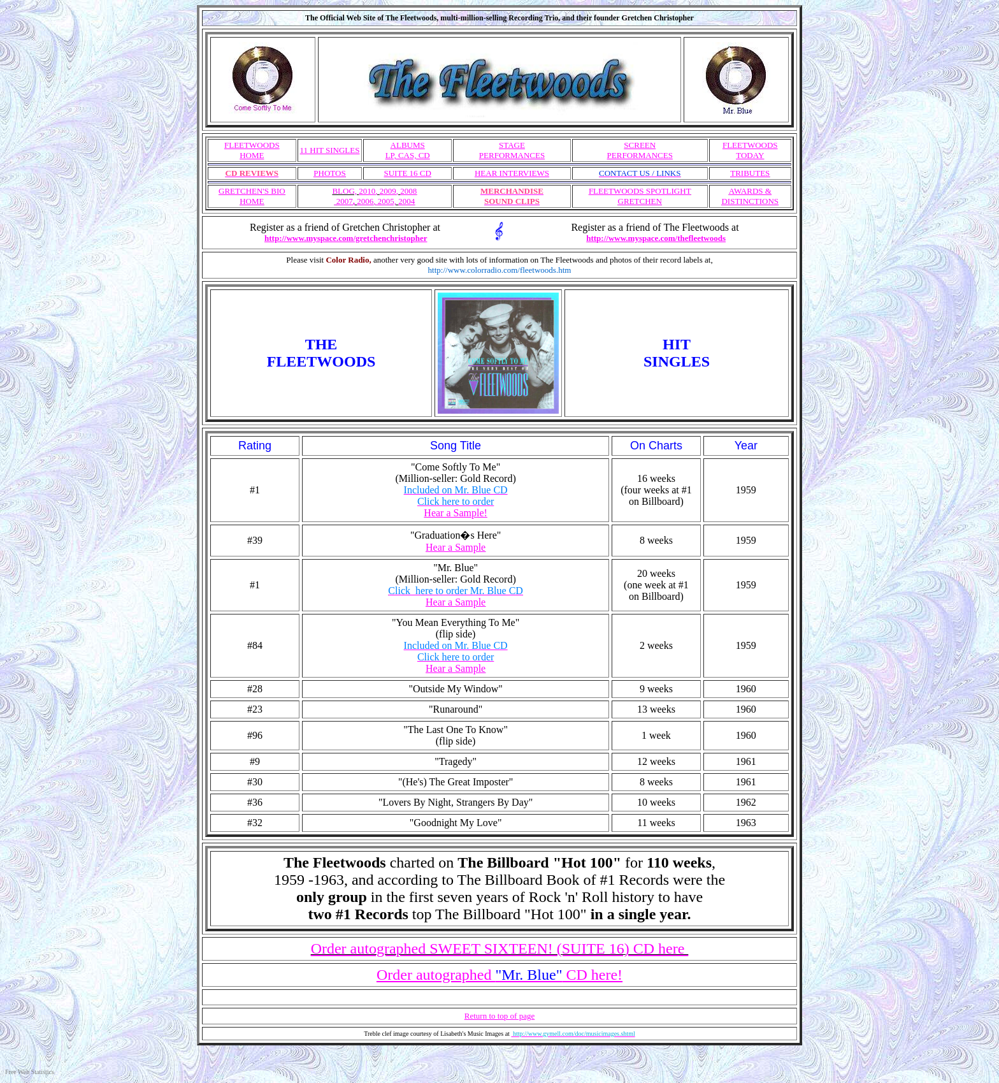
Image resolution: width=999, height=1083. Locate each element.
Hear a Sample (455, 668)
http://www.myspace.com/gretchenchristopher (345, 238)
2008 (408, 191)
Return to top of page (499, 1016)
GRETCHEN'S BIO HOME (252, 196)
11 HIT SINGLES (330, 150)
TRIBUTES (750, 173)
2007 (344, 201)
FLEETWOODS (750, 150)
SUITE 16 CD (407, 173)
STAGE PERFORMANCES (512, 150)
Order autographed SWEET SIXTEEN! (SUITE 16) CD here (500, 948)
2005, (385, 201)
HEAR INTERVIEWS (512, 173)
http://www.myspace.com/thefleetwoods (656, 238)
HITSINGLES (676, 353)
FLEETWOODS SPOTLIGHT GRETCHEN (640, 196)
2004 (406, 201)
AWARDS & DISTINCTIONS (750, 196)
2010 (367, 191)
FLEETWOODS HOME (252, 150)
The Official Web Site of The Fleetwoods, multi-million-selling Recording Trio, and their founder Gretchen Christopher (499, 17)
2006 (365, 201)
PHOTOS (329, 173)
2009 (388, 191)
